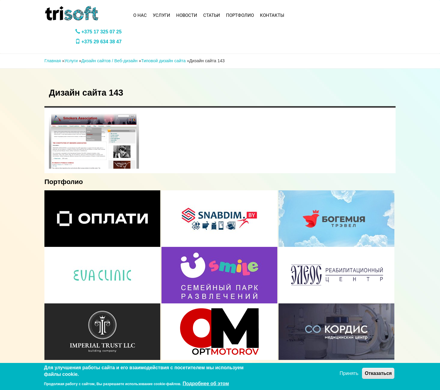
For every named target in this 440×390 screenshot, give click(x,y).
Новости (186, 15)
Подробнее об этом (205, 383)
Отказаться (378, 373)
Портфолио (240, 15)
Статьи (211, 15)
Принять (349, 373)
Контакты (272, 15)
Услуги (161, 15)
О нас (140, 15)
